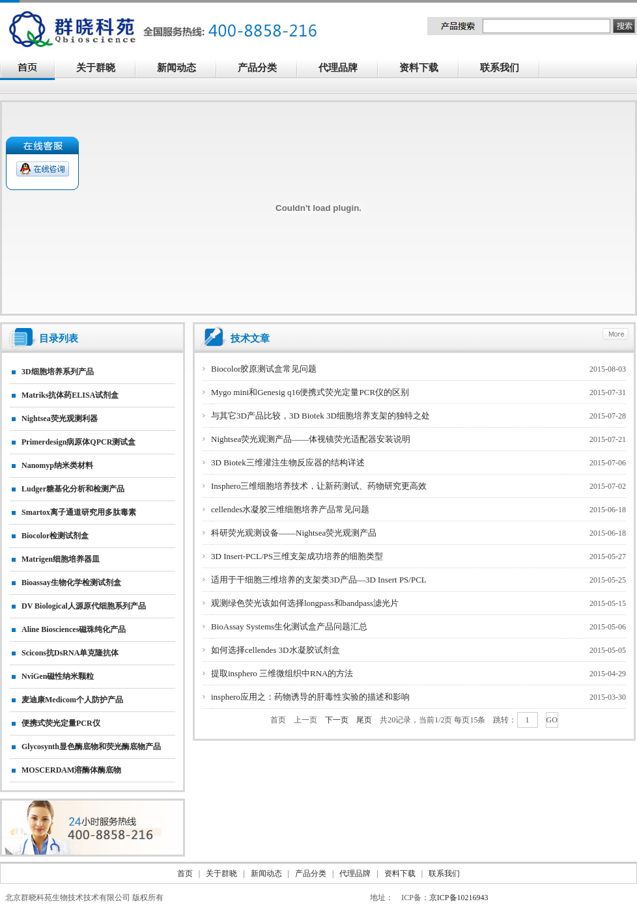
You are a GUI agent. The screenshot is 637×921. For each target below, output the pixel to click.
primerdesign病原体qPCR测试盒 (78, 442)
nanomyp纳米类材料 (57, 465)
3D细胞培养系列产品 (57, 371)
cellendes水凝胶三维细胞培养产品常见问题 (290, 509)
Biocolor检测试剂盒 (55, 535)
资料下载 (426, 69)
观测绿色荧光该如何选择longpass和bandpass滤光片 (305, 603)
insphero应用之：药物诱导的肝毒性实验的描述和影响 (310, 697)
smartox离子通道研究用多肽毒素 (78, 512)
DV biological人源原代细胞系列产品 (83, 606)
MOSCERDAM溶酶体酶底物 (71, 770)
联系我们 (506, 69)
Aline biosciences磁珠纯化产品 (73, 629)
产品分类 (264, 69)
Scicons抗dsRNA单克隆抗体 (70, 652)
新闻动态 (183, 69)
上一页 (305, 719)
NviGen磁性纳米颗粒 (57, 676)
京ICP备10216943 (458, 897)
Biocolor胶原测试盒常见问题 (264, 369)
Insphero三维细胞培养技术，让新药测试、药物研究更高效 (319, 486)
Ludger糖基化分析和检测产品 (72, 488)
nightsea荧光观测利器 (59, 418)
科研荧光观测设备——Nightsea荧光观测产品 (293, 533)
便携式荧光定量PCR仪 (60, 723)
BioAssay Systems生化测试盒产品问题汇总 (289, 626)
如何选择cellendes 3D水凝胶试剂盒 (275, 650)
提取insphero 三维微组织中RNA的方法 (282, 673)
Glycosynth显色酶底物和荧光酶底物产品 (91, 746)
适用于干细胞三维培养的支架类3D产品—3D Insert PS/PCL (319, 579)
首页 (278, 719)
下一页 (336, 719)
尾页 (364, 719)
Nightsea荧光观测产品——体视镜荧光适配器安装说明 (310, 439)
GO (552, 719)
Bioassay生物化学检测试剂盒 (71, 582)
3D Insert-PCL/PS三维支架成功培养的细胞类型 (297, 556)
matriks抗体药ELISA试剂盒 (70, 395)
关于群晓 (95, 67)
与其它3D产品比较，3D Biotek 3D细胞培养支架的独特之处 (320, 415)
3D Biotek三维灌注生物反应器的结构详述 (288, 462)
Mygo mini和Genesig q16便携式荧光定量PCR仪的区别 (310, 392)
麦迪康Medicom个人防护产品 (72, 699)
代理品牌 (338, 67)
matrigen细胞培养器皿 (60, 559)
